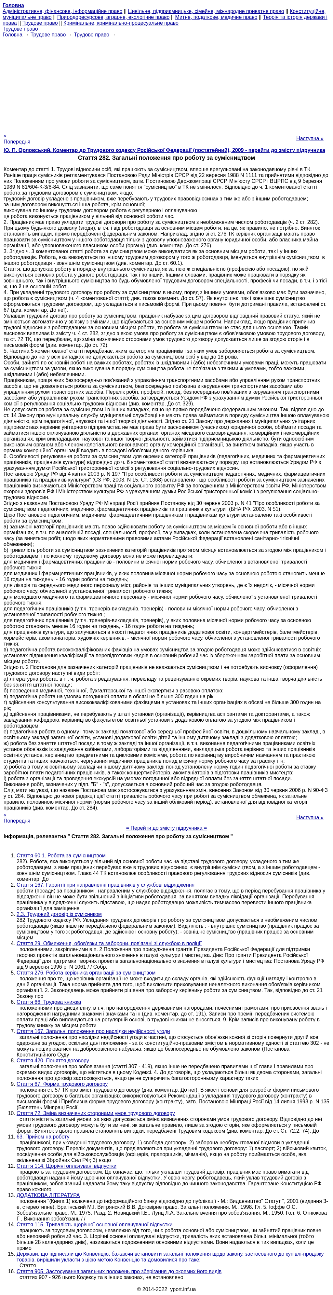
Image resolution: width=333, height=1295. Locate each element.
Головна (12, 34)
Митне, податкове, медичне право (216, 17)
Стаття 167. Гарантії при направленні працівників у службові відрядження (105, 885)
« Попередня (17, 138)
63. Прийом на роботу (43, 1136)
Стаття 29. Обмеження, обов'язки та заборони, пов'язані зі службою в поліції (109, 943)
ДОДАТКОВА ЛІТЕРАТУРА (48, 1195)
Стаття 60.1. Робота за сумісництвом (61, 855)
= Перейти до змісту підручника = (166, 828)
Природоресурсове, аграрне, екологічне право (113, 17)
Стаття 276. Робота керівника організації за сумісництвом (86, 972)
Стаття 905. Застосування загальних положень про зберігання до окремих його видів (119, 1271)
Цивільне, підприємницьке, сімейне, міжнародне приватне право (206, 11)
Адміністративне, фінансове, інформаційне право (62, 11)
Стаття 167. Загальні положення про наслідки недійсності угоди (93, 1031)
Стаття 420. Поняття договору (53, 1060)
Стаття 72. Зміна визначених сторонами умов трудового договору (96, 1113)
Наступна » (310, 138)
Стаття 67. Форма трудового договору (62, 1084)
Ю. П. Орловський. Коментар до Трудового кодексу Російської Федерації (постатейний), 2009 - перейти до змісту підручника (164, 150)
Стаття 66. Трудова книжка (49, 1002)
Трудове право (40, 23)
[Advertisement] (166, 83)
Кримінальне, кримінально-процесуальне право (121, 23)
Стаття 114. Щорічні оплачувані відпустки (66, 1166)
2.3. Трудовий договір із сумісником (59, 914)
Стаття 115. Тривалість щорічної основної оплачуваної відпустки (94, 1224)
